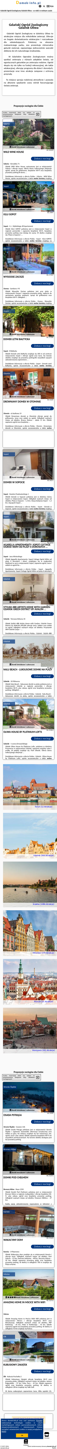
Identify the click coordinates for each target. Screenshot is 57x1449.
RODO (4, 1431)
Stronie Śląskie (10, 1087)
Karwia (7, 1211)
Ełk (5, 1336)
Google (39, 1420)
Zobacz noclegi (42, 158)
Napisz (54, 1448)
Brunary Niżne (10, 1149)
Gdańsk (7, 579)
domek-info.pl (28, 3)
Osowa (7, 248)
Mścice (7, 1274)
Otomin (7, 373)
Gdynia (7, 124)
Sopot (6, 186)
